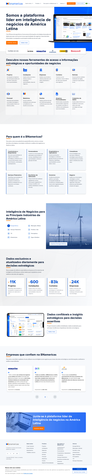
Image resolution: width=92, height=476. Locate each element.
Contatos (44, 452)
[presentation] (83, 244)
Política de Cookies (28, 473)
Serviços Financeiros (14, 229)
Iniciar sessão (80, 3)
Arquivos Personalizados (47, 462)
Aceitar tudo (79, 469)
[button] (45, 397)
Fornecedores (60, 451)
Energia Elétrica (12, 225)
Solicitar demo (71, 3)
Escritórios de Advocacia (63, 459)
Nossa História (30, 448)
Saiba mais (24, 42)
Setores (62, 3)
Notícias (44, 454)
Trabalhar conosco (31, 452)
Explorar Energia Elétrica (58, 244)
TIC (9, 233)
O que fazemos (30, 446)
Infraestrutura (12, 237)
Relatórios (44, 458)
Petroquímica (33, 233)
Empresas (44, 450)
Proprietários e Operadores (63, 453)
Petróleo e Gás (33, 229)
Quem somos (28, 3)
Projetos (44, 446)
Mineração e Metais (34, 225)
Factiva (43, 460)
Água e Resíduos (33, 237)
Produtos (37, 3)
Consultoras (60, 455)
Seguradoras (60, 463)
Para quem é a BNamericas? (50, 3)
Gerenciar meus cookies (79, 472)
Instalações (44, 448)
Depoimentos (30, 450)
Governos (59, 461)
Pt (87, 3)
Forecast (44, 456)
